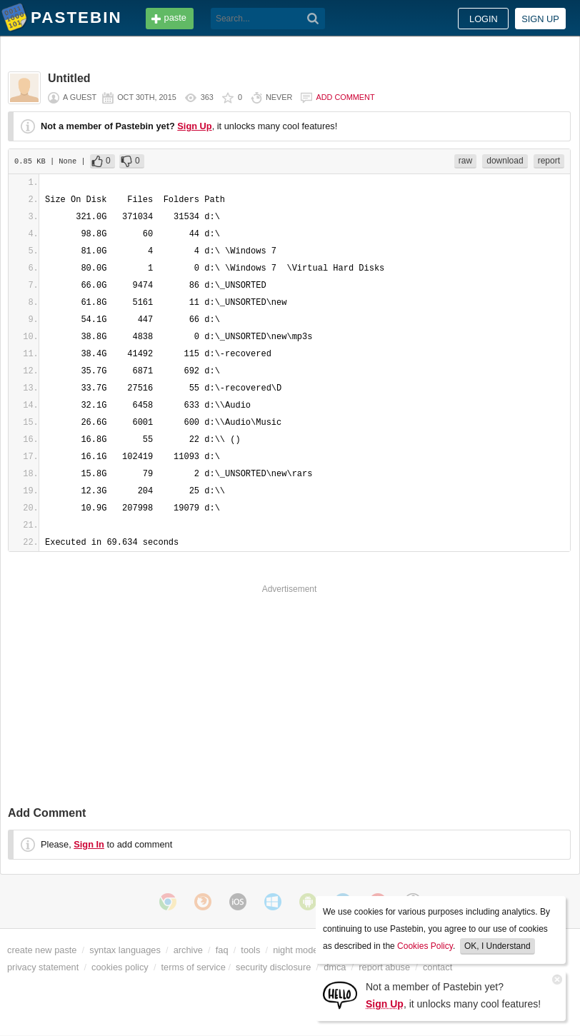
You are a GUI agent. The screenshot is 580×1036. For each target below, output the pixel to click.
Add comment (345, 97)
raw (465, 161)
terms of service (193, 967)
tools (250, 950)
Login (483, 19)
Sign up (540, 19)
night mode (295, 950)
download (504, 161)
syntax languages (125, 950)
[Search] (313, 18)
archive (188, 950)
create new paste (41, 950)
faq (222, 950)
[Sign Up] (340, 994)
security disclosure (273, 967)
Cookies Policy (425, 946)
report (549, 161)
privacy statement (43, 967)
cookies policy (120, 967)
